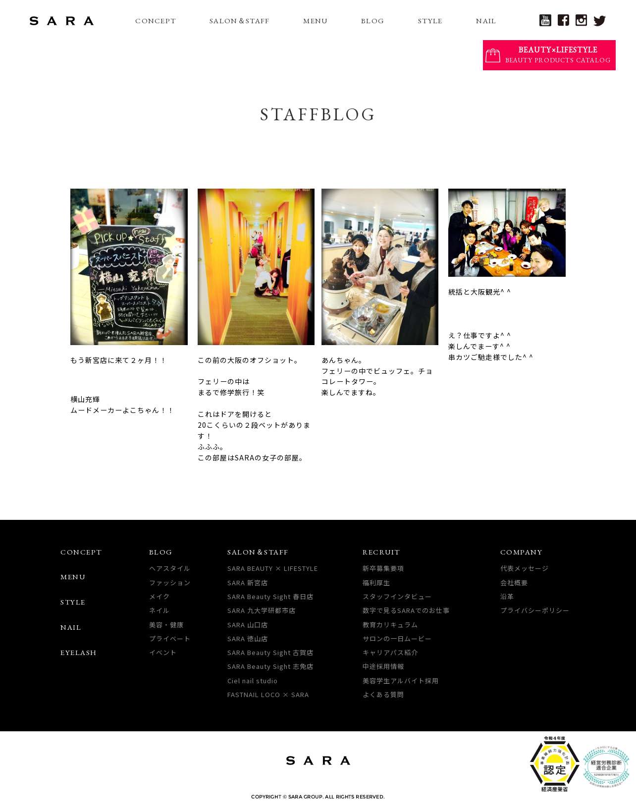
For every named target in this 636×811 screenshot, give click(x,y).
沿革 (507, 596)
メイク (159, 596)
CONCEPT (155, 20)
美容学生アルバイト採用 (401, 680)
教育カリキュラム (390, 624)
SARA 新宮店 (247, 582)
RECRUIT (381, 552)
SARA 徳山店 (247, 638)
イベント (163, 652)
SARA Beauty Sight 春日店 (270, 596)
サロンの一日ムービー (397, 638)
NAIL (486, 20)
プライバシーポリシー (535, 610)
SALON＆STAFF (239, 20)
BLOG (372, 20)
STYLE (430, 20)
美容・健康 (166, 624)
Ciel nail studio (252, 680)
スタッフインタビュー (397, 596)
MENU (315, 20)
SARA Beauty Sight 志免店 (270, 666)
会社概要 (514, 582)
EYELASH (78, 652)
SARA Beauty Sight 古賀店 (270, 652)
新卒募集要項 (383, 568)
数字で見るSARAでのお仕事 (406, 610)
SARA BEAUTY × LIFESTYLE (272, 568)
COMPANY (521, 552)
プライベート (170, 638)
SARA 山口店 (247, 624)
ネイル (159, 610)
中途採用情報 (383, 666)
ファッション (170, 582)
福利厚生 (376, 582)
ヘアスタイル (170, 568)
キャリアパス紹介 (390, 652)
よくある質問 (383, 694)
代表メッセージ (524, 568)
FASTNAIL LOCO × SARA (268, 694)
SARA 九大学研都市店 (261, 610)
